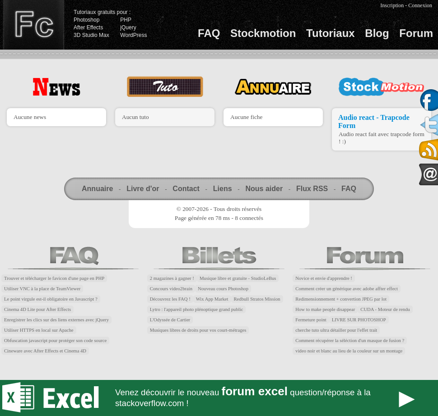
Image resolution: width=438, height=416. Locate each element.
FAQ (209, 33)
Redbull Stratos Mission (257, 299)
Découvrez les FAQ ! (170, 299)
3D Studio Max (91, 35)
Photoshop (86, 20)
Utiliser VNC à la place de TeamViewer (42, 288)
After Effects (88, 27)
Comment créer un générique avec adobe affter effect (346, 288)
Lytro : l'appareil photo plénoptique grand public (196, 309)
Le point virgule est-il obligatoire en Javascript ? (51, 299)
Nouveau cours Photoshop (223, 288)
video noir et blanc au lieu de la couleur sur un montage (348, 350)
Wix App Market (212, 299)
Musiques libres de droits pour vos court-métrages (198, 330)
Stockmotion (263, 33)
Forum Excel (219, 398)
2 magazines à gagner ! (172, 278)
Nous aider (264, 188)
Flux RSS (312, 188)
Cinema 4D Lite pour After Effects (37, 309)
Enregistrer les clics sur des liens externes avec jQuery (56, 319)
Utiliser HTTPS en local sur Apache (39, 330)
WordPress (133, 35)
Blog (377, 33)
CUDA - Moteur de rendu (385, 309)
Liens (222, 188)
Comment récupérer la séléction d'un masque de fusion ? (349, 340)
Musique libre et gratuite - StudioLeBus (238, 278)
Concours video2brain (171, 288)
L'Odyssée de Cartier (170, 319)
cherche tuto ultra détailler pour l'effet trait (336, 330)
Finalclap (33, 25)
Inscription (392, 5)
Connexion (420, 5)
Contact (186, 188)
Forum (416, 33)
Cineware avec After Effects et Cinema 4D (45, 350)
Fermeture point (310, 319)
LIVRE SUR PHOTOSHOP (359, 319)
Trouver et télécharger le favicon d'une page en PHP (54, 278)
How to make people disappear (325, 309)
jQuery (128, 27)
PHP (125, 20)
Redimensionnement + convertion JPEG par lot (341, 299)
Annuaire (97, 188)
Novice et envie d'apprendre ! (323, 278)
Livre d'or (142, 188)
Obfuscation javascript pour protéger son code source (55, 340)
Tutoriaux (330, 33)
